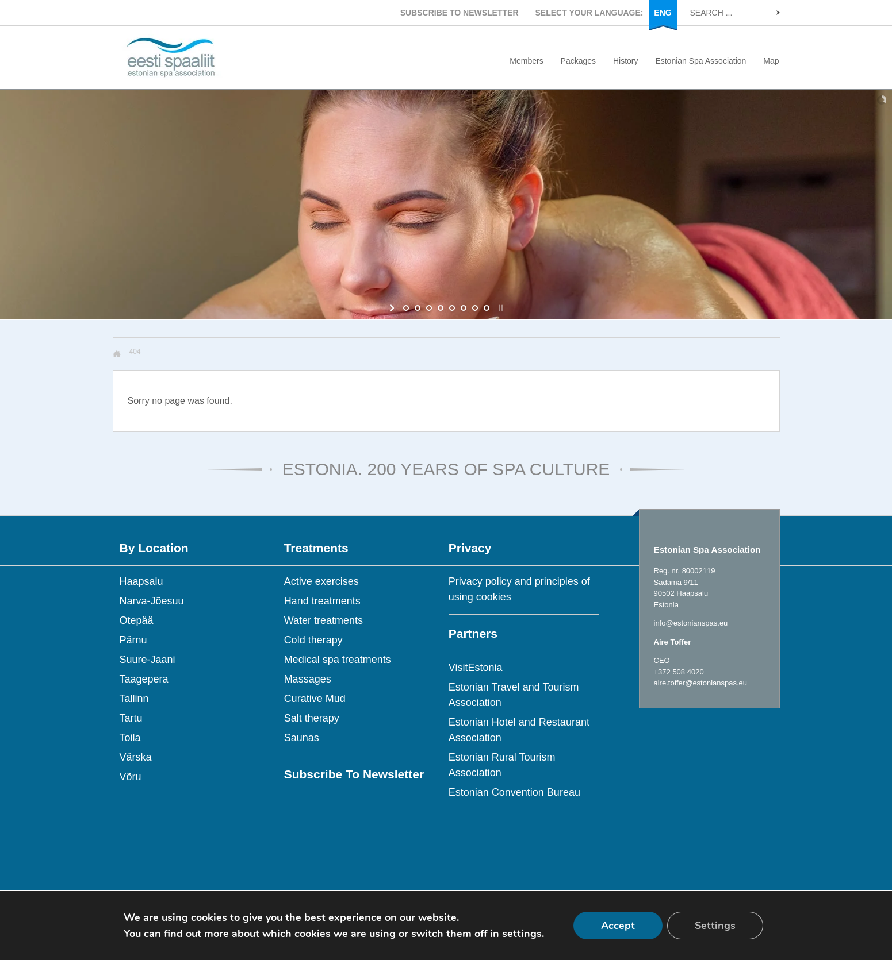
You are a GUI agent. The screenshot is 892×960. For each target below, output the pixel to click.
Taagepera (144, 679)
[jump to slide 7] (475, 308)
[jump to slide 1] (406, 308)
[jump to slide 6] (463, 308)
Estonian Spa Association (700, 60)
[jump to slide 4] (440, 308)
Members (526, 60)
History (625, 60)
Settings (715, 925)
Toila (130, 737)
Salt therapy (311, 718)
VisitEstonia (476, 667)
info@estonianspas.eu (691, 623)
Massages (307, 679)
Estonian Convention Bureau (514, 792)
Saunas (301, 737)
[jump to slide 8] (486, 308)
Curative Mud (315, 698)
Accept (618, 925)
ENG (662, 12)
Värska (136, 757)
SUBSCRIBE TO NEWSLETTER (459, 12)
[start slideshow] (393, 308)
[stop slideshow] (499, 308)
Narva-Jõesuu (152, 601)
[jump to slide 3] (429, 308)
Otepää (137, 620)
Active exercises (321, 581)
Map (771, 60)
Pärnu (133, 640)
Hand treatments (322, 601)
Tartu (131, 718)
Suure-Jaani (147, 659)
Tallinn (134, 698)
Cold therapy (313, 640)
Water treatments (323, 620)
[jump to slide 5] (452, 308)
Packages (578, 60)
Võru (130, 776)
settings (522, 933)
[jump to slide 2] (417, 308)
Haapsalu (141, 581)
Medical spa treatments (337, 659)
